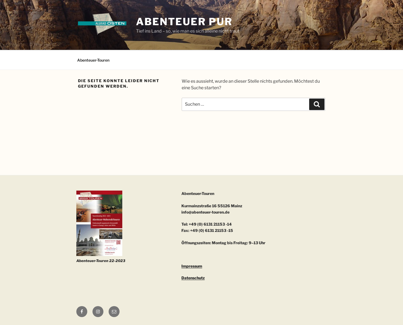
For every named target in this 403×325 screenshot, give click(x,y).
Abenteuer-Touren (93, 60)
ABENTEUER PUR (184, 22)
